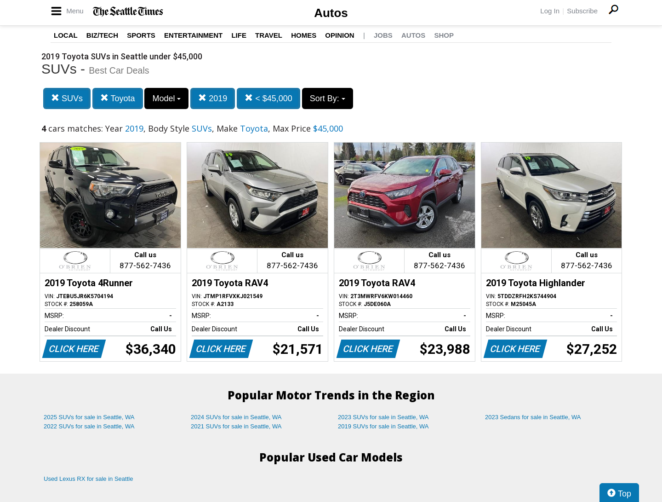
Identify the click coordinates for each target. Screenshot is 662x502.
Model (166, 98)
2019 (212, 98)
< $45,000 (268, 98)
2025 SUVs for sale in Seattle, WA (89, 417)
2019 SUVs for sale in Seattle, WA (383, 426)
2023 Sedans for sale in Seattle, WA (533, 417)
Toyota (117, 98)
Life (238, 35)
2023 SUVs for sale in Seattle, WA (383, 417)
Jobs (383, 35)
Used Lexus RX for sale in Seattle (88, 478)
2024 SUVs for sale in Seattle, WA (236, 417)
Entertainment (193, 35)
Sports (141, 35)
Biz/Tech (102, 35)
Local (66, 35)
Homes (303, 35)
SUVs (67, 98)
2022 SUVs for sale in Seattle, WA (89, 426)
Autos (331, 13)
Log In (549, 11)
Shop (444, 35)
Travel (268, 35)
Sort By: (327, 98)
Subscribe (582, 11)
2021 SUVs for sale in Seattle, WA (236, 426)
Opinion (339, 35)
